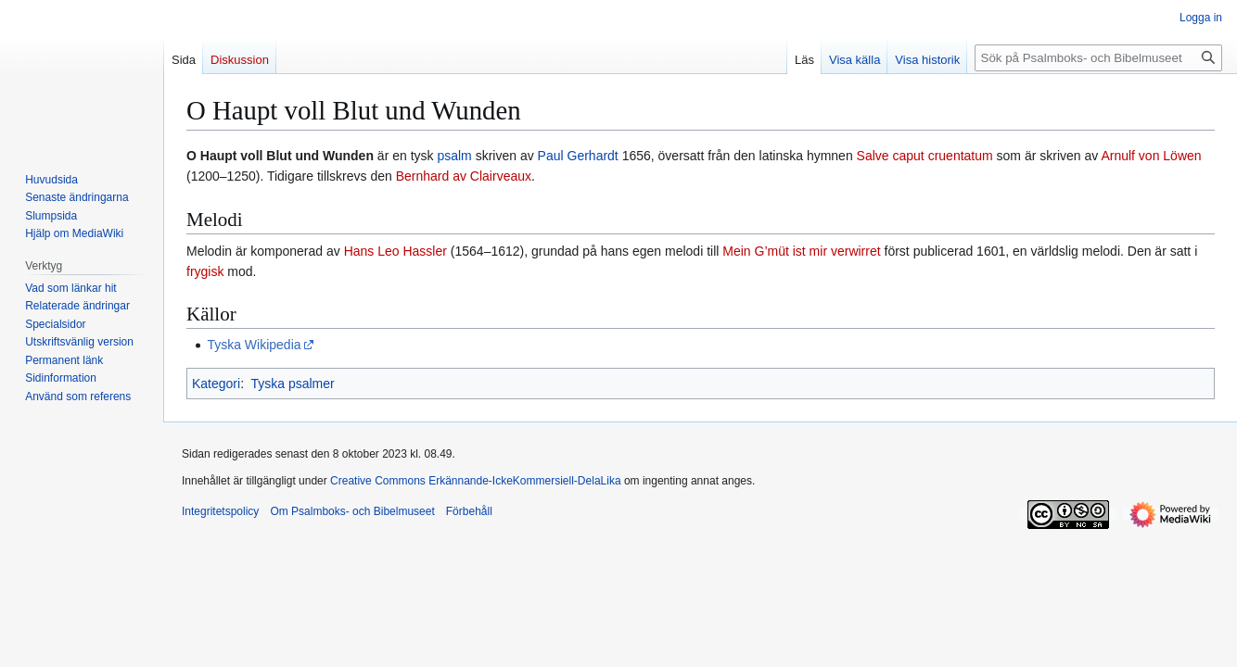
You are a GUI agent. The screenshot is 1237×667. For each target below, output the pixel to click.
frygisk (204, 271)
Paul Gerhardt (578, 155)
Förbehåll (469, 511)
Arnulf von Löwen (1151, 155)
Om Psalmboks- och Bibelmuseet (352, 511)
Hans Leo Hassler (395, 251)
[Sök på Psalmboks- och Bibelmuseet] (1098, 57)
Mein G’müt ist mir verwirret (801, 251)
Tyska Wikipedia (253, 344)
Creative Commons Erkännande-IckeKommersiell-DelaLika (475, 480)
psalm (454, 155)
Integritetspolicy (220, 511)
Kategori (216, 383)
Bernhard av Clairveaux (463, 176)
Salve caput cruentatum (925, 155)
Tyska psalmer (292, 383)
